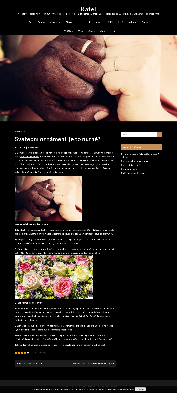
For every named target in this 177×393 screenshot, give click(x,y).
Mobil (110, 22)
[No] (174, 389)
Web (80, 30)
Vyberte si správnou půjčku (29, 363)
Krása (99, 22)
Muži (120, 22)
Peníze (145, 22)
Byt (30, 22)
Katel (88, 9)
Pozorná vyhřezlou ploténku (135, 161)
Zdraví (91, 30)
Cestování (55, 22)
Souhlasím (140, 389)
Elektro (69, 22)
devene (35, 147)
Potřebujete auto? (130, 165)
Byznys (41, 22)
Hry (81, 22)
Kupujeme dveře (129, 169)
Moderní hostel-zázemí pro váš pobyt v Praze (93, 363)
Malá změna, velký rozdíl (133, 173)
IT (89, 22)
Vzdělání (68, 30)
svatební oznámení (29, 156)
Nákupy (132, 22)
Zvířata (104, 30)
